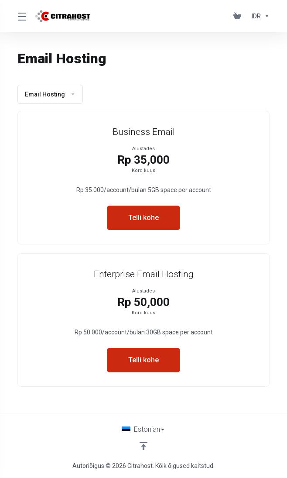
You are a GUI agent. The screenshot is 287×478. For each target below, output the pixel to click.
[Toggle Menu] (21, 16)
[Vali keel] (143, 429)
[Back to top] (143, 446)
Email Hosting (50, 94)
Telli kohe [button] (143, 217)
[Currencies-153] (259, 16)
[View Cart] (239, 16)
